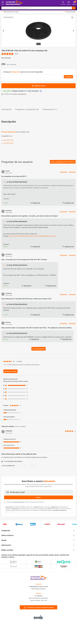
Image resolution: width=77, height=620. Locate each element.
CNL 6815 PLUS (8, 140)
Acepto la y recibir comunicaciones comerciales (25, 502)
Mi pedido (74, 3)
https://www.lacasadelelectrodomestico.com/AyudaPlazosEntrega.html (32, 236)
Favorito (68, 3)
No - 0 (25, 465)
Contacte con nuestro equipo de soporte (38, 607)
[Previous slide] (3, 30)
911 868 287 (38, 596)
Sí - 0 (19, 465)
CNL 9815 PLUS (8, 143)
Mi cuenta (63, 3)
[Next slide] (73, 30)
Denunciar (33, 465)
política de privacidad (18, 502)
